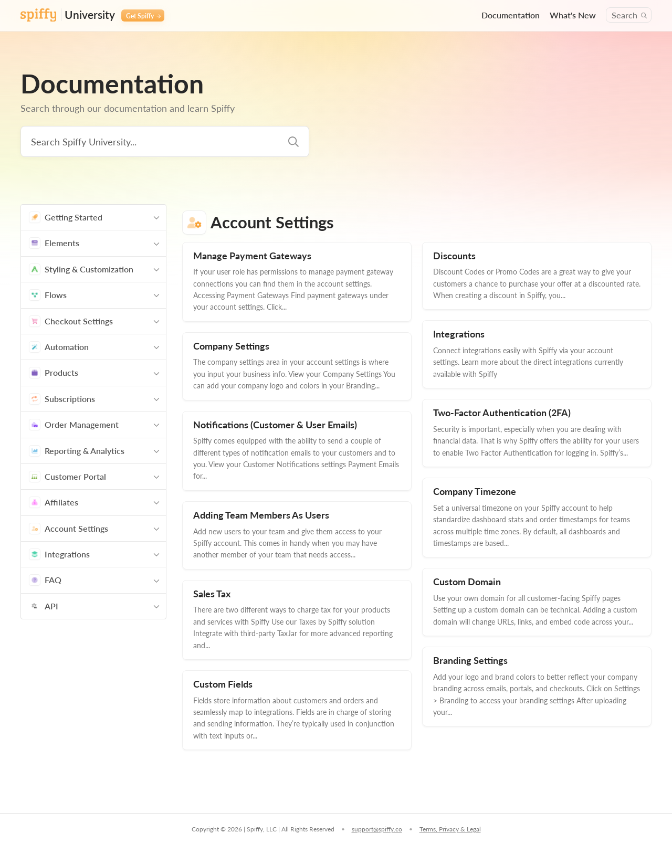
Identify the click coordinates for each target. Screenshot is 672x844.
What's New (573, 14)
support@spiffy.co (377, 829)
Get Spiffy (143, 16)
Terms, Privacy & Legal (450, 829)
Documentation (510, 14)
